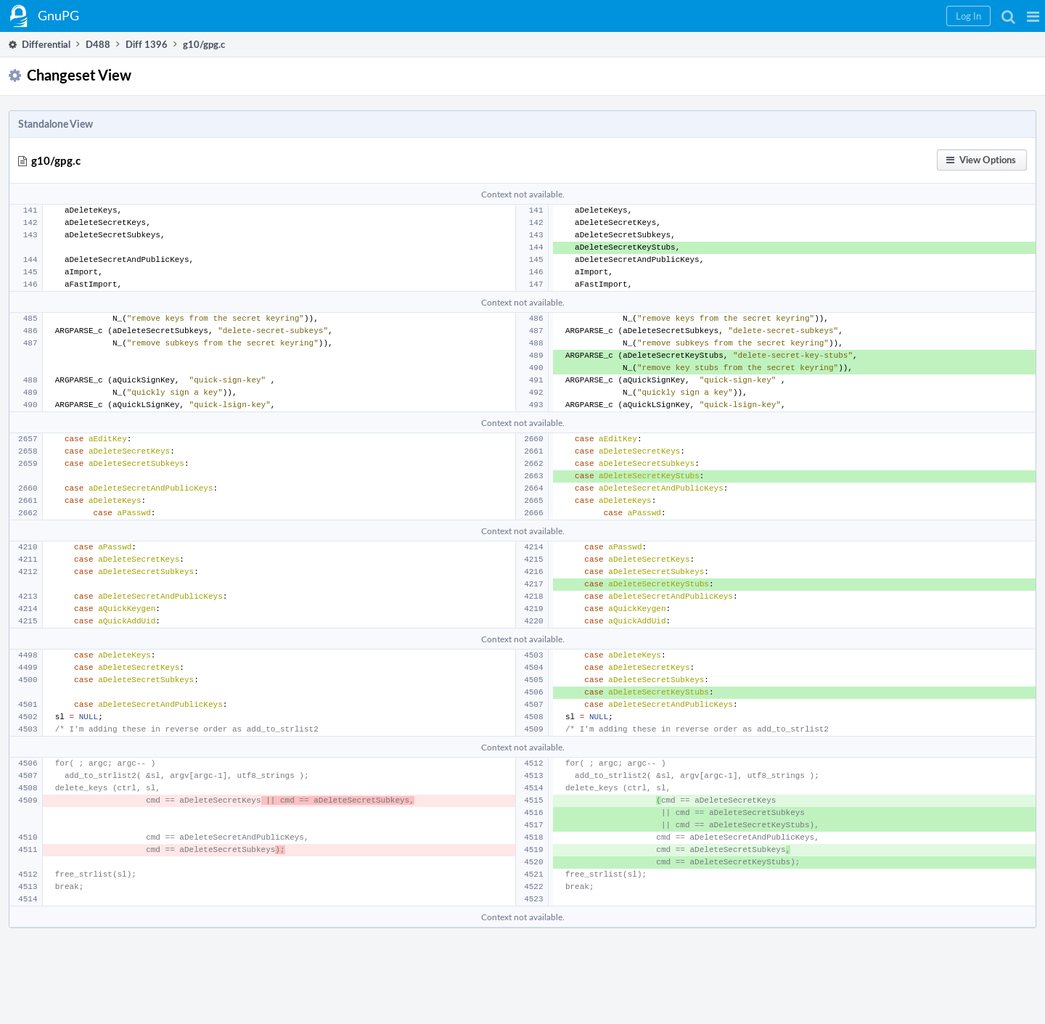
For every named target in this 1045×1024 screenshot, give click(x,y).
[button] (1033, 16)
